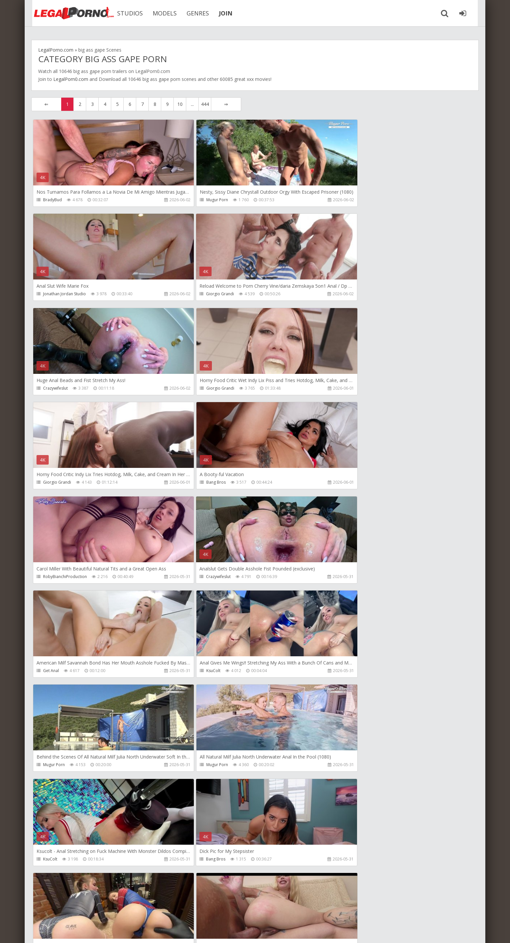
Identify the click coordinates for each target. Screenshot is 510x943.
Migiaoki (199, 671)
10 (180, 104)
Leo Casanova (353, 671)
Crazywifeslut (203, 294)
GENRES (192, 13)
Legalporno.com (67, 13)
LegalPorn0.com (70, 79)
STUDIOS (125, 13)
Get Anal (199, 483)
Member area (77, 912)
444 (205, 104)
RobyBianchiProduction (361, 388)
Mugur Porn (202, 200)
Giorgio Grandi (57, 294)
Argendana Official (357, 860)
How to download (125, 912)
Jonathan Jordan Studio (361, 200)
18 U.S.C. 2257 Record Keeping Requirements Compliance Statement (240, 931)
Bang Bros (201, 388)
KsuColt (347, 483)
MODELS (159, 13)
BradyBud (52, 200)
